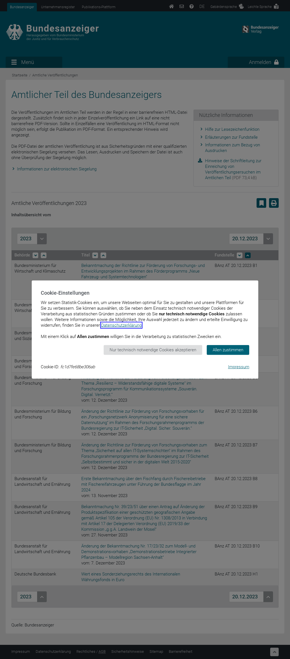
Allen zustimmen (228, 349)
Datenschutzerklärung (121, 325)
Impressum (238, 366)
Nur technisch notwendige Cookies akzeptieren (153, 349)
